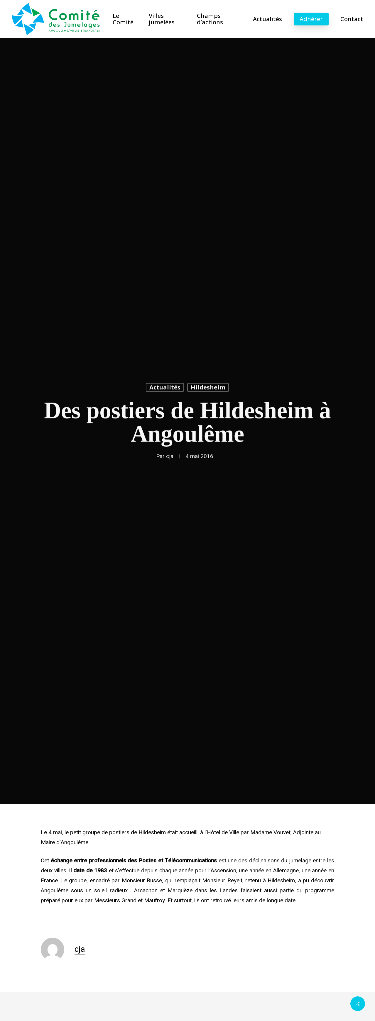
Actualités (164, 388)
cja (169, 457)
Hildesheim (208, 388)
